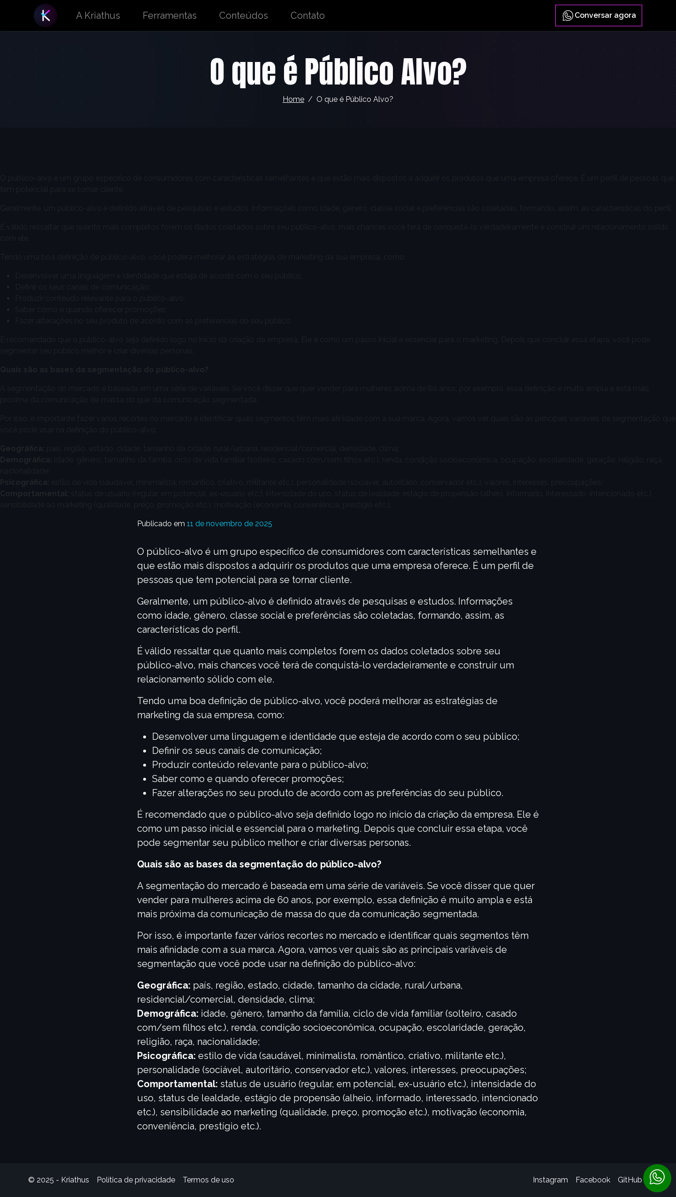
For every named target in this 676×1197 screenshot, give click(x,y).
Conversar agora (598, 15)
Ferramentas (170, 15)
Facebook (593, 1179)
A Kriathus (98, 15)
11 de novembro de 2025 (229, 523)
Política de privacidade (136, 1179)
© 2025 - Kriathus (58, 1179)
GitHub (630, 1179)
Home (293, 99)
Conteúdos (243, 15)
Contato (308, 15)
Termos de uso (208, 1179)
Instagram (550, 1179)
